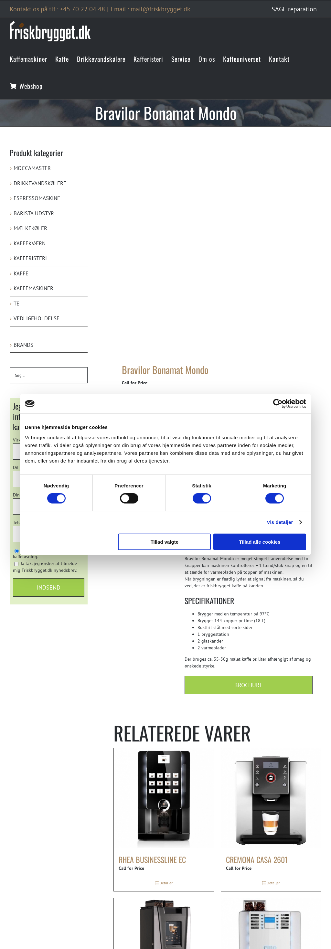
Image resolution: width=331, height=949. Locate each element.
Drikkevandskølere (40, 183)
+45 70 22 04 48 (82, 9)
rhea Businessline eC (152, 859)
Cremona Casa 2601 (257, 859)
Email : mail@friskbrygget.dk (150, 9)
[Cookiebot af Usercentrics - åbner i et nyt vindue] (278, 404)
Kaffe (21, 273)
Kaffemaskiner (33, 288)
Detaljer (166, 882)
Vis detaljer (280, 522)
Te (16, 303)
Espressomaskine (37, 198)
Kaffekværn (30, 243)
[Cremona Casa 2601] (271, 798)
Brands (23, 344)
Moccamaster (32, 168)
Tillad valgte (164, 541)
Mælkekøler (30, 228)
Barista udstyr (34, 213)
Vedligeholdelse (36, 318)
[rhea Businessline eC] (164, 798)
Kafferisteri (30, 258)
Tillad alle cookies (259, 541)
